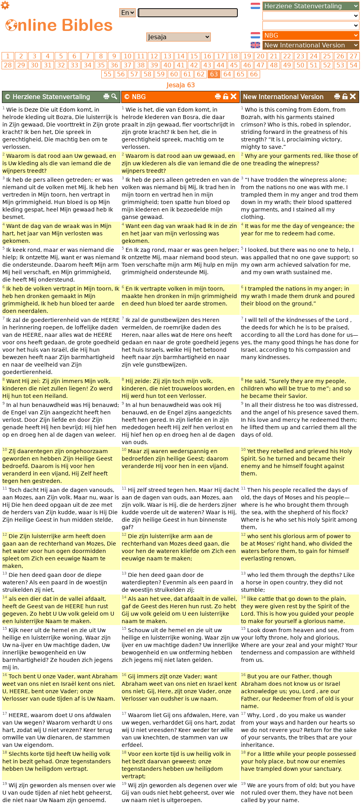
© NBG (134, 97)
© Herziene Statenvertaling (47, 97)
